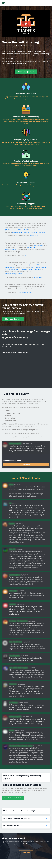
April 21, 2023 (38, 277)
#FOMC (37, 269)
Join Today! (26, 464)
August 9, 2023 (34, 235)
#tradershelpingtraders (19, 232)
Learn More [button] (26, 853)
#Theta (32, 269)
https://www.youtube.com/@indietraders (16, 352)
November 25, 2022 (25, 292)
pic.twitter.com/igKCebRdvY (13, 274)
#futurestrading (10, 269)
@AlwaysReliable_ (10, 250)
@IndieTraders (10, 230)
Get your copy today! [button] (12, 798)
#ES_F (32, 267)
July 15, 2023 (28, 255)
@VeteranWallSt (23, 230)
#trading (43, 267)
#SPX (17, 269)
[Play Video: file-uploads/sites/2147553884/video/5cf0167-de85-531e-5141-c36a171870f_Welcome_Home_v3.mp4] (26, 24)
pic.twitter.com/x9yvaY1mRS (36, 232)
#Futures (37, 267)
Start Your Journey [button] (26, 72)
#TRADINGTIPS (25, 269)
